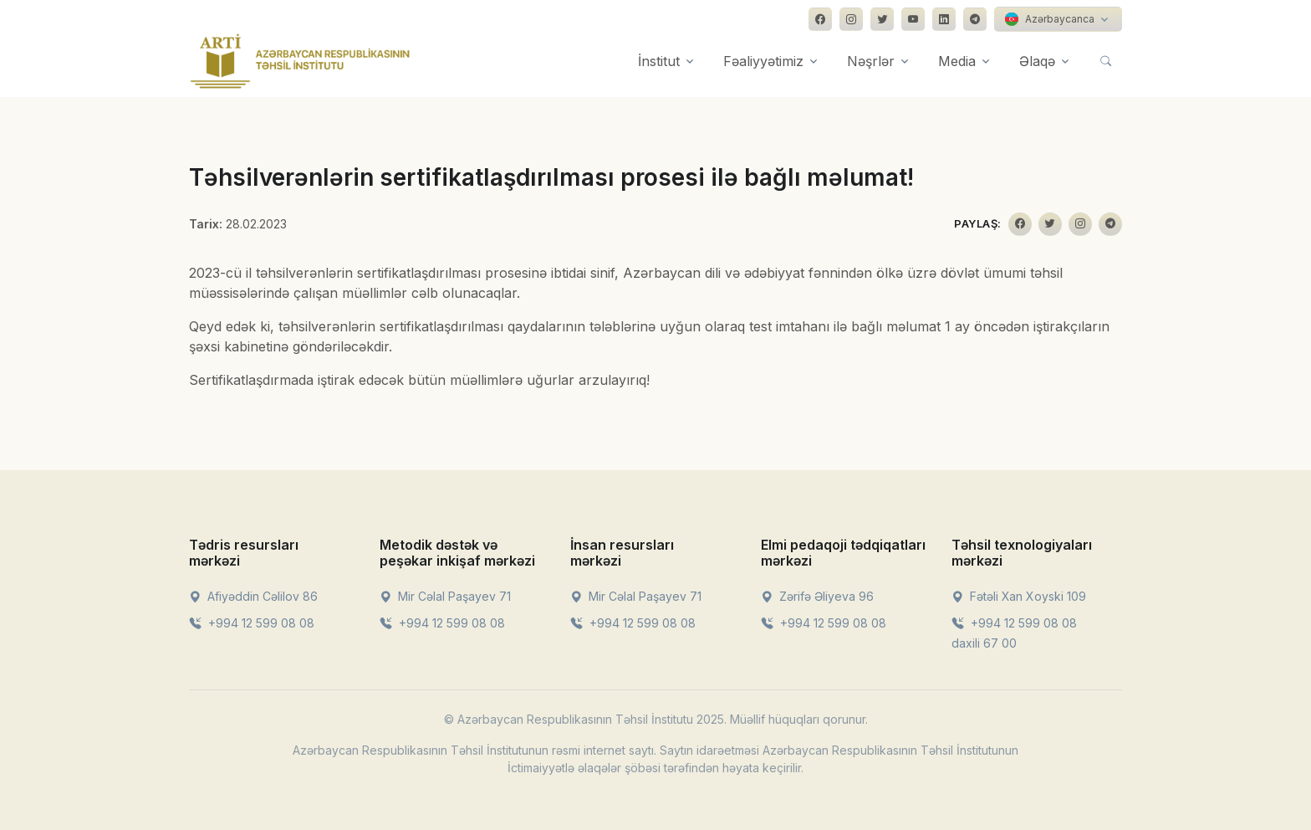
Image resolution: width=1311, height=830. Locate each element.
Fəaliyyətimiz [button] (763, 61)
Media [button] (957, 61)
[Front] (300, 61)
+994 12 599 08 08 (251, 623)
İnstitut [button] (659, 61)
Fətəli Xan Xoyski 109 (1018, 596)
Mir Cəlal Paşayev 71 (445, 596)
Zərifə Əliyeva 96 (817, 596)
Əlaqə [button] (1037, 61)
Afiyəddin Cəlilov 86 (253, 596)
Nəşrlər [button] (871, 61)
